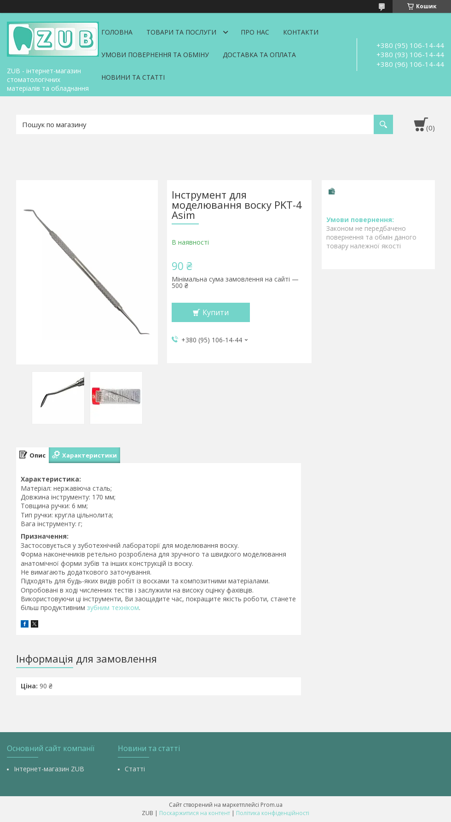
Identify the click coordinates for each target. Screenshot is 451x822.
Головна (117, 32)
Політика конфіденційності (272, 813)
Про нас (255, 32)
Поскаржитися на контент (194, 813)
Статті (135, 768)
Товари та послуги (181, 32)
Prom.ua (271, 805)
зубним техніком (113, 607)
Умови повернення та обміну (155, 54)
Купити (215, 312)
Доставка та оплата (259, 54)
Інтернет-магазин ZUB (49, 768)
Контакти (300, 32)
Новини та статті (133, 77)
